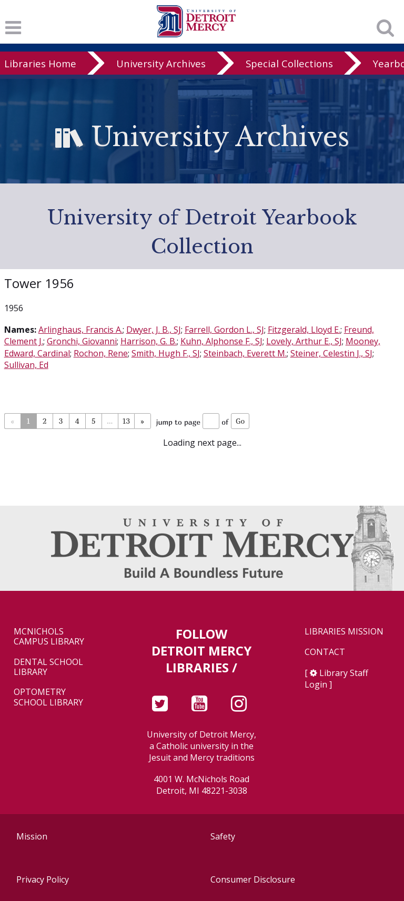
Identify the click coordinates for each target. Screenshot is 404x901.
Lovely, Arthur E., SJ (304, 341)
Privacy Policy (42, 879)
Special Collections (289, 63)
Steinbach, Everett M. (245, 353)
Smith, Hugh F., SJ (166, 353)
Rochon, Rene (101, 353)
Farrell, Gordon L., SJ (224, 329)
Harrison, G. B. (148, 341)
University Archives (161, 63)
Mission (31, 836)
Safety (222, 836)
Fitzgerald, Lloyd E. (304, 329)
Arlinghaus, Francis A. (80, 329)
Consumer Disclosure (252, 879)
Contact (325, 652)
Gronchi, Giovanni (82, 341)
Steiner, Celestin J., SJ (331, 353)
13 (126, 420)
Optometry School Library (48, 697)
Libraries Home (40, 63)
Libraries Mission (344, 632)
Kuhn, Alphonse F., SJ (221, 341)
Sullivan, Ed (26, 365)
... (110, 420)
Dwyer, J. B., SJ (153, 329)
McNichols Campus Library (49, 637)
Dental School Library (48, 667)
